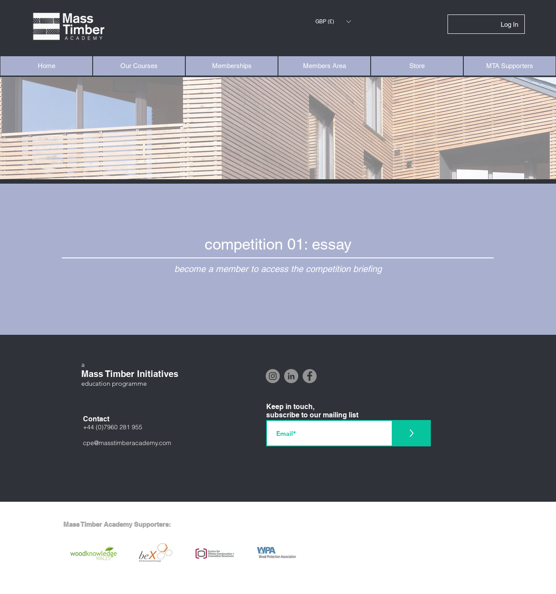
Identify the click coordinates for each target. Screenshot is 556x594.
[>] (411, 433)
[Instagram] (273, 376)
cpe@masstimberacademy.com (127, 443)
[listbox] (333, 21)
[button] (333, 21)
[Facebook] (310, 376)
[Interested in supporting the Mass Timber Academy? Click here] (278, 585)
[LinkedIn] (291, 376)
